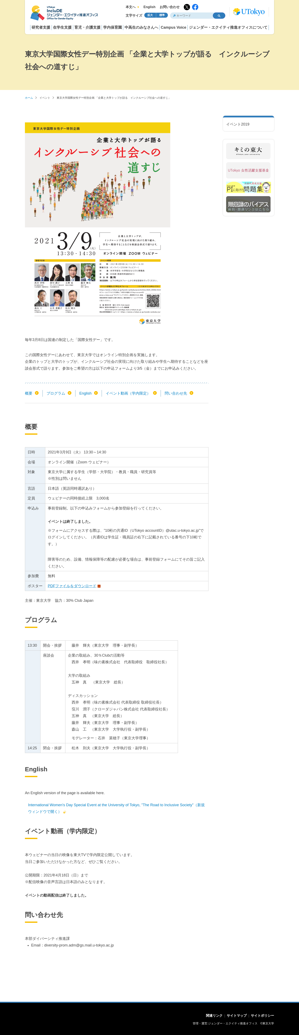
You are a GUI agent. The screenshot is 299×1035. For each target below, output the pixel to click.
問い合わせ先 (176, 393)
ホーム (29, 97)
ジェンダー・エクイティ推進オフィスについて (228, 27)
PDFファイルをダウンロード (72, 586)
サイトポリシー (262, 1015)
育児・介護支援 (87, 27)
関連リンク (214, 1015)
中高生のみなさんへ (141, 27)
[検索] (189, 16)
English (149, 7)
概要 (28, 393)
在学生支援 (62, 27)
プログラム (56, 393)
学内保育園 (112, 27)
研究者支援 (41, 27)
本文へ (131, 7)
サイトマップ (237, 1015)
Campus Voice (173, 27)
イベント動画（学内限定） (128, 393)
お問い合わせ (170, 7)
